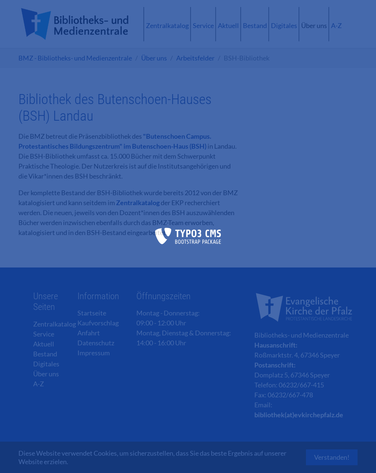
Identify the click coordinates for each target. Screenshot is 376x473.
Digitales (46, 364)
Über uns (46, 374)
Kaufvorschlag (98, 323)
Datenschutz (95, 343)
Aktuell (43, 344)
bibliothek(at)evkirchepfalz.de (298, 415)
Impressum (93, 353)
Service (43, 334)
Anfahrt (88, 333)
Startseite (91, 313)
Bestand (45, 354)
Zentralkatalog (138, 202)
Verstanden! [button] (331, 457)
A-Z (38, 384)
